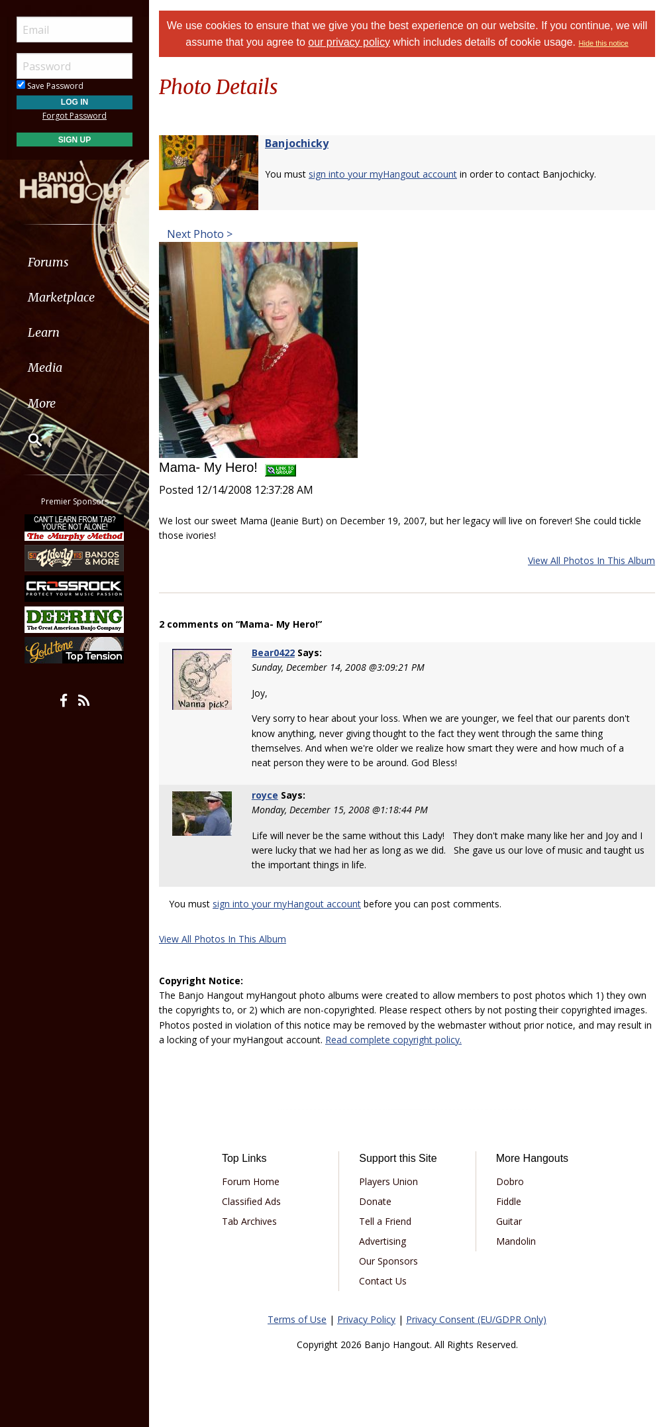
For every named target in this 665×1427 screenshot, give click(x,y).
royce (265, 795)
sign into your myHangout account (383, 174)
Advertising (382, 1241)
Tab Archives (249, 1221)
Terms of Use (297, 1319)
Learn (44, 332)
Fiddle (508, 1201)
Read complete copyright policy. (393, 1039)
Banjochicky (297, 143)
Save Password (50, 85)
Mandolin (516, 1241)
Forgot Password (74, 115)
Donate (375, 1201)
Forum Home (251, 1181)
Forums (48, 262)
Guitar (509, 1221)
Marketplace (61, 297)
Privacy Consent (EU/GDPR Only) (476, 1319)
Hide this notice (604, 43)
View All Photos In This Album (591, 560)
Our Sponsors (388, 1261)
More (42, 403)
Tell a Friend (385, 1221)
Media (45, 367)
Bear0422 (273, 652)
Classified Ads (251, 1201)
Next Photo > (198, 234)
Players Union (388, 1181)
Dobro (510, 1181)
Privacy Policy (366, 1319)
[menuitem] (74, 262)
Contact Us (383, 1281)
